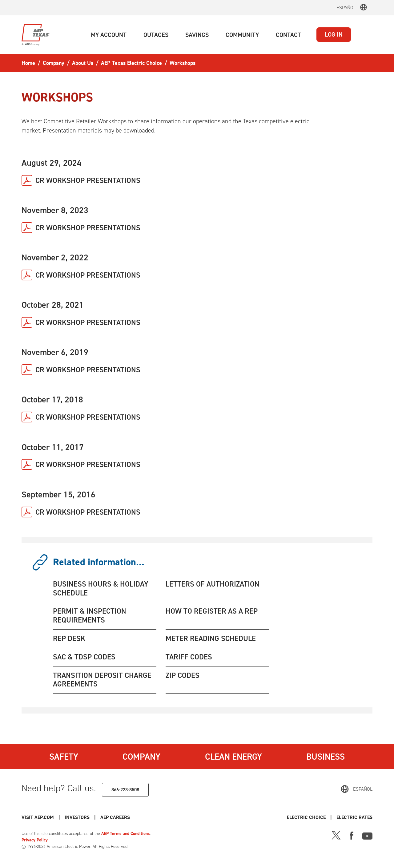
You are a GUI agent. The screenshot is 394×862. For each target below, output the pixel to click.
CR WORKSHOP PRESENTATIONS (87, 180)
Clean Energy (233, 756)
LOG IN (334, 34)
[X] (336, 835)
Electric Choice (306, 817)
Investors (77, 817)
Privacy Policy (35, 840)
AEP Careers (115, 817)
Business (325, 756)
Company (141, 756)
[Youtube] (367, 835)
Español (346, 7)
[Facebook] (351, 835)
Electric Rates (354, 817)
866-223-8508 (125, 789)
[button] (109, 35)
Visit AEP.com (38, 817)
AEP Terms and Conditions (125, 833)
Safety (63, 756)
